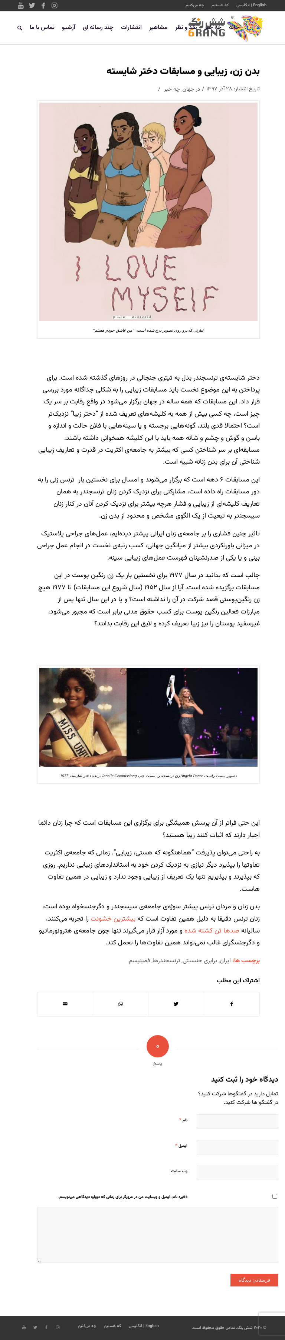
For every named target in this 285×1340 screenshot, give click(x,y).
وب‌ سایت (179, 1171)
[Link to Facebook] (43, 5)
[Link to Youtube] (20, 5)
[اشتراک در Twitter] (176, 1004)
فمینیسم (139, 961)
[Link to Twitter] (31, 5)
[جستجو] (20, 28)
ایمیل (181, 1146)
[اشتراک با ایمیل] (65, 1004)
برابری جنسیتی (200, 961)
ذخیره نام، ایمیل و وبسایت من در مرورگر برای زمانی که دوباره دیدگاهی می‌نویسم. (122, 1197)
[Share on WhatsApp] (120, 1004)
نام (183, 1120)
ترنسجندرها (166, 961)
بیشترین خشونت (112, 919)
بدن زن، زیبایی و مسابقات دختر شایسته (183, 71)
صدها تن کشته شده (211, 931)
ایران (225, 961)
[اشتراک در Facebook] (232, 1004)
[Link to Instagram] (54, 5)
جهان (188, 89)
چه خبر (172, 89)
